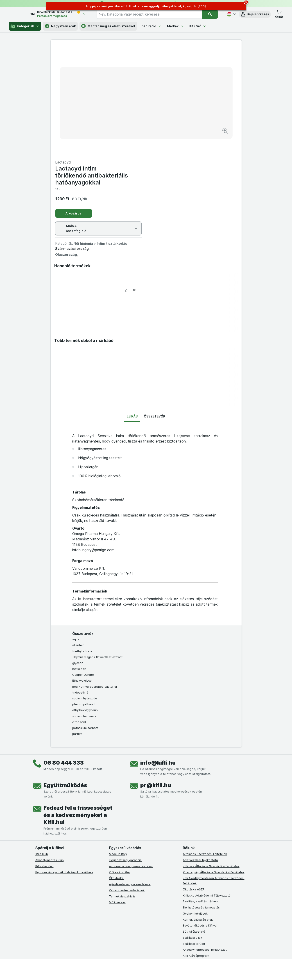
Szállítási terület (194, 835)
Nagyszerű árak (60, 26)
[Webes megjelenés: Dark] (168, 949)
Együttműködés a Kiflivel (200, 817)
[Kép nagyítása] (130, 117)
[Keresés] (210, 14)
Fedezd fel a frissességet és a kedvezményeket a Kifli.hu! (77, 706)
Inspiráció (151, 26)
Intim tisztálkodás (207, 135)
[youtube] (133, 864)
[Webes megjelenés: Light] (149, 949)
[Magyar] (231, 14)
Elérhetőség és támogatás (201, 799)
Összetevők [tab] (154, 308)
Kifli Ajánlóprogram (196, 847)
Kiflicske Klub (44, 757)
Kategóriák (25, 26)
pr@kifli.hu (155, 676)
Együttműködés (65, 676)
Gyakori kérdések (195, 805)
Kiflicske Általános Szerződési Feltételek (211, 757)
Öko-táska (116, 769)
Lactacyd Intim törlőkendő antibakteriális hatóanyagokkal (187, 66)
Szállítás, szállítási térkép (200, 793)
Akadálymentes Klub (49, 751)
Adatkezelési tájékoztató (200, 751)
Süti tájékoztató (194, 823)
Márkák (175, 26)
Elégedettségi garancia (125, 751)
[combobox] (153, 14)
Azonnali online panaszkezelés (131, 757)
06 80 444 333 (63, 654)
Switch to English (154, 931)
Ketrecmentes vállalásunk (127, 782)
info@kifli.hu (158, 654)
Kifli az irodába (119, 763)
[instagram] (122, 864)
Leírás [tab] (132, 308)
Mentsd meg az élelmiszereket (108, 26)
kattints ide (93, 920)
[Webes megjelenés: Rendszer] (127, 949)
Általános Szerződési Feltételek (205, 745)
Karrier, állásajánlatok (198, 811)
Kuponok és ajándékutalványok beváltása (64, 763)
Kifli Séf (197, 26)
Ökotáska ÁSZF (193, 781)
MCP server (117, 793)
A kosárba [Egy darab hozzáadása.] (169, 105)
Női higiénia (178, 135)
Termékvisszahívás (122, 787)
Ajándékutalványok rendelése (129, 775)
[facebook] (111, 864)
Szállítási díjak (192, 829)
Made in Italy (118, 745)
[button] (255, 14)
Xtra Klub (41, 745)
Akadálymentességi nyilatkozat (205, 841)
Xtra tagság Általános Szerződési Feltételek (213, 763)
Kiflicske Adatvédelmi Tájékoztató (207, 786)
